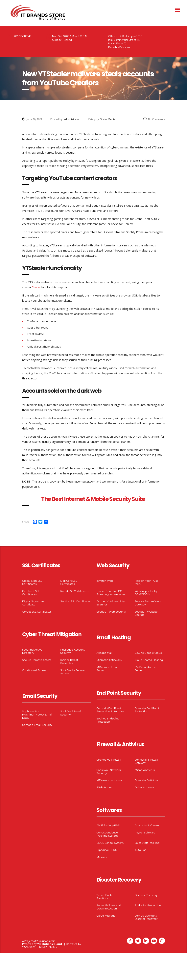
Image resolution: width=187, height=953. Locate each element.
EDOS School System (110, 842)
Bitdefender (104, 787)
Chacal (36, 287)
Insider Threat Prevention (69, 661)
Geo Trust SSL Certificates (31, 592)
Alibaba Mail (104, 652)
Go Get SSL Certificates (37, 611)
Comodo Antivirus (146, 780)
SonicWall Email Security (70, 713)
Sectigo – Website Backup (146, 613)
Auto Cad (141, 849)
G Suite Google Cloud (148, 652)
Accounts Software (147, 825)
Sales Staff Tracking (147, 842)
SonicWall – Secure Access (72, 672)
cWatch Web (105, 580)
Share (25, 521)
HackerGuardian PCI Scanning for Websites (111, 592)
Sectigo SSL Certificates (75, 601)
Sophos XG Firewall (109, 759)
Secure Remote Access (37, 659)
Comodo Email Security (37, 724)
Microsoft (103, 857)
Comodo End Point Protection (147, 710)
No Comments (154, 119)
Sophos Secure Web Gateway (147, 603)
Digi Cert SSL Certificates (68, 582)
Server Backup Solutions (106, 896)
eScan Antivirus (145, 770)
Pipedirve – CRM (107, 849)
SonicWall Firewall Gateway (146, 761)
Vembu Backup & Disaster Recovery (146, 917)
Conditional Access (34, 670)
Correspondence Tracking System (107, 834)
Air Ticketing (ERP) (109, 825)
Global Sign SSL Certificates (32, 582)
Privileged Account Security (72, 651)
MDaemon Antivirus (110, 780)
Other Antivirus (144, 787)
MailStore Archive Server (146, 668)
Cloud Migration (107, 915)
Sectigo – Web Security (111, 611)
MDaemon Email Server (107, 668)
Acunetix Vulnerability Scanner (111, 603)
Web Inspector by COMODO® (146, 592)
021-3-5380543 (22, 36)
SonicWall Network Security (109, 771)
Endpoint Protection (148, 905)
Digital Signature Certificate (33, 603)
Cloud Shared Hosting (149, 659)
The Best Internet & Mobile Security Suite (93, 499)
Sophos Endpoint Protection (108, 720)
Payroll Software (145, 832)
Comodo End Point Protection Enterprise (110, 710)
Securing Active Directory (32, 651)
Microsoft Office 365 (109, 659)
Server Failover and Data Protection (109, 907)
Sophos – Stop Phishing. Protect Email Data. (37, 714)
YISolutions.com (45, 941)
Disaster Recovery (146, 895)
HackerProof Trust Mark (146, 582)
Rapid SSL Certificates (74, 591)
